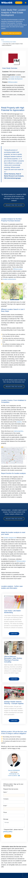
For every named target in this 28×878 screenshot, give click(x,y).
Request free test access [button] (11, 33)
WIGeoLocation (12, 82)
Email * (5, 805)
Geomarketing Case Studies (9, 41)
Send (7, 836)
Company (5, 799)
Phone (5, 812)
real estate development (15, 79)
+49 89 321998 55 (12, 775)
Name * (5, 792)
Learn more (14, 633)
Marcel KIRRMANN (14, 770)
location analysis (15, 77)
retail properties (18, 431)
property (19, 422)
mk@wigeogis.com (14, 773)
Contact (18, 2)
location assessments (9, 279)
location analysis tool (10, 537)
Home (2, 39)
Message (5, 819)
